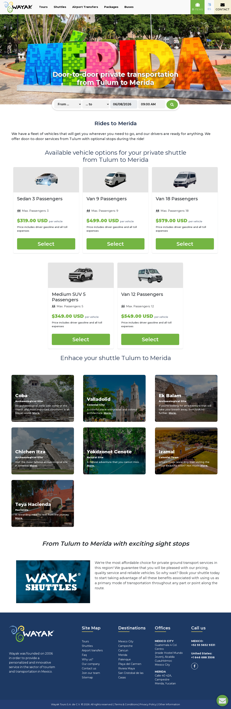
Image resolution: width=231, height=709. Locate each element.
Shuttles (60, 7)
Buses (129, 7)
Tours (43, 7)
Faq (84, 655)
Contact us (89, 668)
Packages (111, 7)
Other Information (169, 704)
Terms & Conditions (126, 704)
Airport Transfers (85, 7)
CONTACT (222, 7)
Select (46, 244)
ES (209, 7)
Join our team (91, 673)
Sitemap (87, 677)
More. (36, 412)
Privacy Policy (148, 704)
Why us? (87, 659)
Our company (91, 664)
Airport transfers (92, 650)
